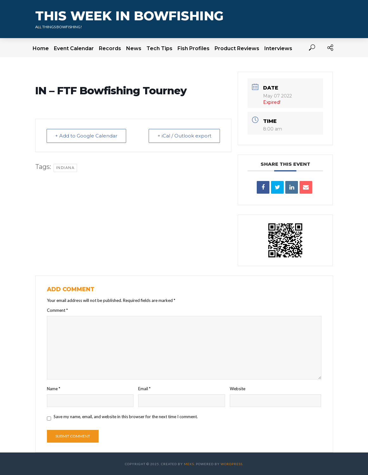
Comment (57, 310)
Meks (189, 464)
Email (144, 388)
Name (53, 388)
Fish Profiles (194, 48)
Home (41, 48)
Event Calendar (74, 48)
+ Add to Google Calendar (87, 136)
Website (237, 388)
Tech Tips (159, 48)
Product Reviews (237, 48)
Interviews (278, 48)
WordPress (231, 464)
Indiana (65, 167)
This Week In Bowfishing (129, 15)
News (133, 48)
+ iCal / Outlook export (184, 136)
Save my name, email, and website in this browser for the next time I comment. (126, 416)
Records (110, 48)
